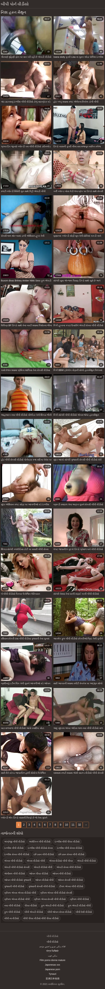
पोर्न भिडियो (52, 951)
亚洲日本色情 (52, 978)
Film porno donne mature (52, 960)
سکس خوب (52, 955)
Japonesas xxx (52, 964)
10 (66, 824)
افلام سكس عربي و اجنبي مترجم (52, 946)
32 (79, 824)
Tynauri (52, 974)
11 (73, 824)
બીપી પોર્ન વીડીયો (15, 4)
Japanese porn (52, 969)
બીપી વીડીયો (52, 941)
